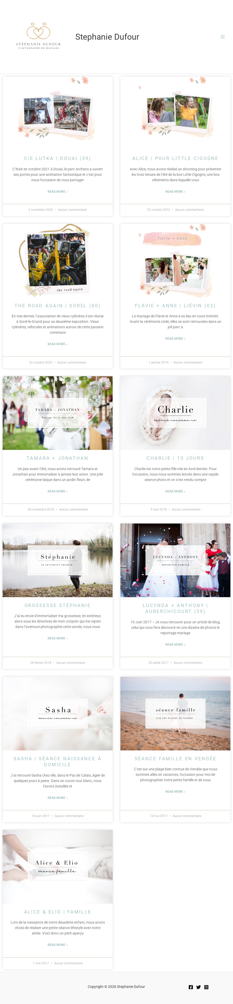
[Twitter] (198, 987)
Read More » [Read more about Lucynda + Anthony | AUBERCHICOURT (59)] (175, 644)
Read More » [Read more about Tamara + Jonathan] (58, 491)
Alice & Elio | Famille (57, 912)
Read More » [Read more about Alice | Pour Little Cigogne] (175, 191)
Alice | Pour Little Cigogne (175, 158)
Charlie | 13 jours (175, 458)
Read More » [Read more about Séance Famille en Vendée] (175, 791)
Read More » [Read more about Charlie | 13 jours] (175, 491)
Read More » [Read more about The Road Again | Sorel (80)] (58, 344)
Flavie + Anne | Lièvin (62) (175, 305)
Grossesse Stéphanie (58, 605)
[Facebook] (190, 987)
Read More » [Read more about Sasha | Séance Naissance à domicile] (58, 798)
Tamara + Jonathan (58, 458)
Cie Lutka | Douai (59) (57, 158)
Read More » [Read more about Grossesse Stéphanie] (58, 638)
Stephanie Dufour (107, 37)
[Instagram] (206, 987)
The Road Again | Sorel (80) (57, 305)
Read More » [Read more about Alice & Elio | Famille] (58, 945)
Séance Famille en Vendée (175, 758)
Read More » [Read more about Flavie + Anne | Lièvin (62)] (175, 338)
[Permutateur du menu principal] (222, 37)
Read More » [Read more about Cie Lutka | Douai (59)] (58, 191)
